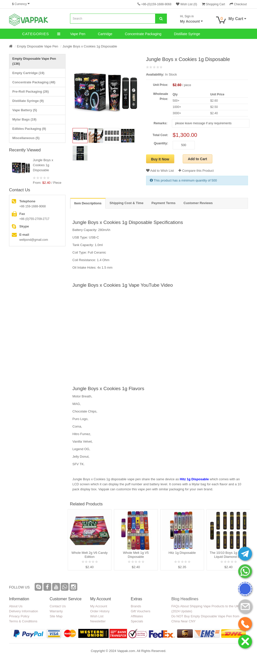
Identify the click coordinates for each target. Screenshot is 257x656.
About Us (15, 606)
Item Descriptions (88, 203)
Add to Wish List (160, 170)
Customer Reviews (198, 203)
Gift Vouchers (140, 611)
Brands (136, 606)
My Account (98, 606)
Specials (137, 621)
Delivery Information (23, 611)
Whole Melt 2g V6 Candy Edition (90, 555)
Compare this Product (196, 170)
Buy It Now (160, 159)
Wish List (96, 616)
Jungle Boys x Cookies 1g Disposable (89, 46)
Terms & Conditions (23, 621)
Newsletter (97, 621)
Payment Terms (163, 203)
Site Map (56, 616)
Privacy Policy (19, 616)
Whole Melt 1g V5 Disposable (136, 555)
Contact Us (58, 606)
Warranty (56, 611)
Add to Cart (197, 159)
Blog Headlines (185, 599)
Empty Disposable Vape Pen (37, 46)
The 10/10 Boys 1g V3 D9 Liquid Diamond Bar (228, 555)
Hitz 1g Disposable (194, 479)
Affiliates (137, 616)
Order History (99, 611)
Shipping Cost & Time (127, 203)
